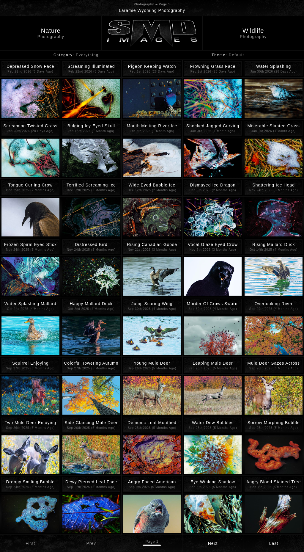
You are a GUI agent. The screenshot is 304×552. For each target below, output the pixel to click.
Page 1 (151, 542)
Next (213, 543)
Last (273, 543)
